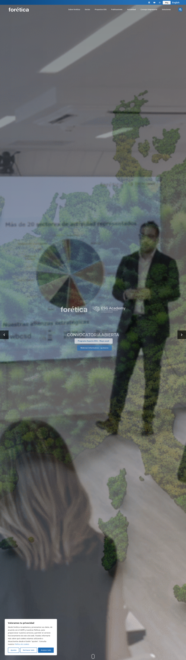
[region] (31, 637)
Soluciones (166, 9)
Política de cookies (22, 644)
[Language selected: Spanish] (175, 3)
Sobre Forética (74, 9)
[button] (180, 9)
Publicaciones (116, 9)
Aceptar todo (46, 650)
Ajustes (13, 650)
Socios (87, 9)
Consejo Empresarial (149, 9)
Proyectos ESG (101, 9)
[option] (175, 3)
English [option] (175, 2)
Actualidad (131, 9)
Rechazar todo (28, 650)
